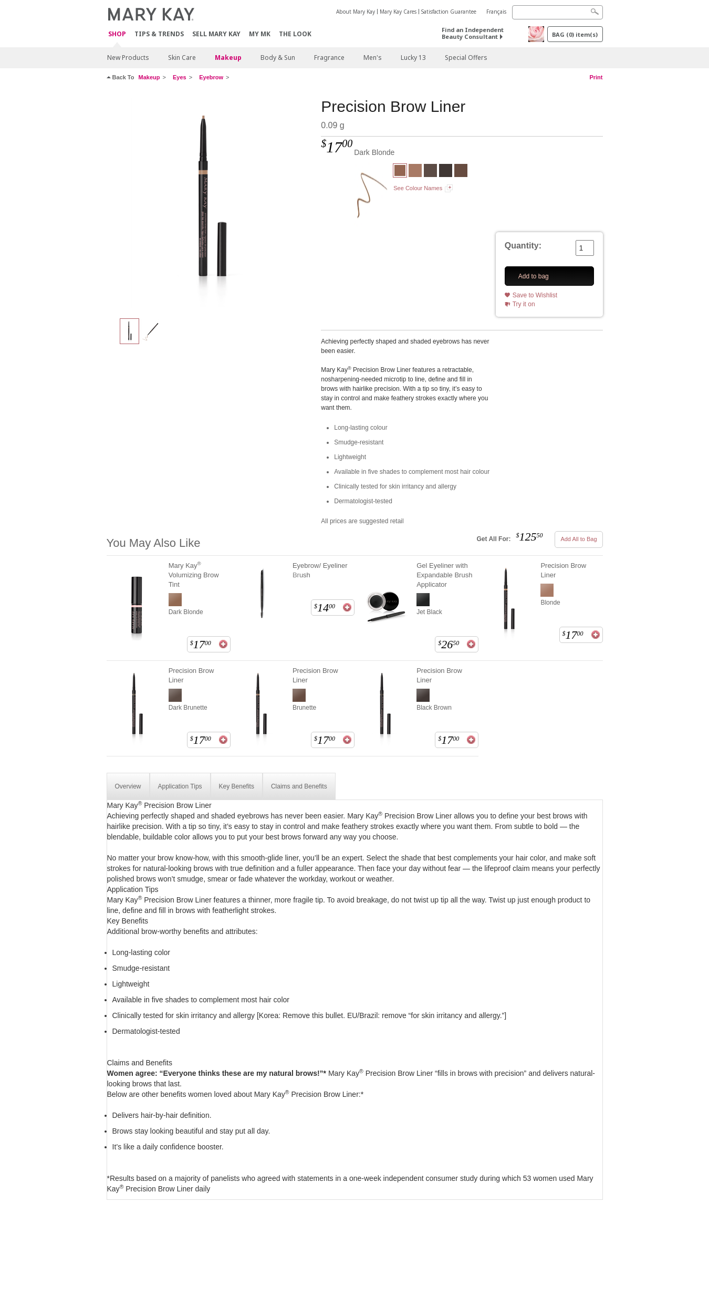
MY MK (259, 33)
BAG (575, 34)
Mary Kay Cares (398, 11)
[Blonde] (415, 172)
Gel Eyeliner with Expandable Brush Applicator (444, 575)
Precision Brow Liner (563, 570)
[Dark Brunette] (430, 172)
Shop (117, 34)
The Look (295, 33)
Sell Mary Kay (216, 33)
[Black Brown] (445, 172)
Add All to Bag (578, 539)
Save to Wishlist (535, 295)
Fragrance (329, 57)
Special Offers (466, 57)
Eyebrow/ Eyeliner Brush (320, 570)
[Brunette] (460, 172)
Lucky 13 (413, 57)
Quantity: (523, 245)
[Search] (557, 12)
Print (595, 77)
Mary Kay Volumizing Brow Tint (194, 574)
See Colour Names (417, 188)
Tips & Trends (159, 33)
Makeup (228, 57)
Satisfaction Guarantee (448, 11)
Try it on (524, 304)
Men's (372, 57)
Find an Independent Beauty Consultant (473, 33)
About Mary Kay (355, 11)
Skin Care (182, 57)
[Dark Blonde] (210, 203)
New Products (128, 57)
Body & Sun (277, 57)
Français (496, 11)
